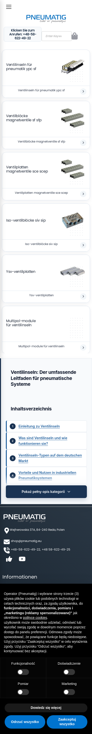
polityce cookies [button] (35, 618)
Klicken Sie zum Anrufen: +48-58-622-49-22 (22, 34)
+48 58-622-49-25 (56, 549)
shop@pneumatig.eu (26, 541)
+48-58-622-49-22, (26, 549)
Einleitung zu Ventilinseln (39, 426)
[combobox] (57, 36)
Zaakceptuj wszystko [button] (67, 721)
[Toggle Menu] (9, 6)
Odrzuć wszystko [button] (25, 722)
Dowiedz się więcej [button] (46, 708)
